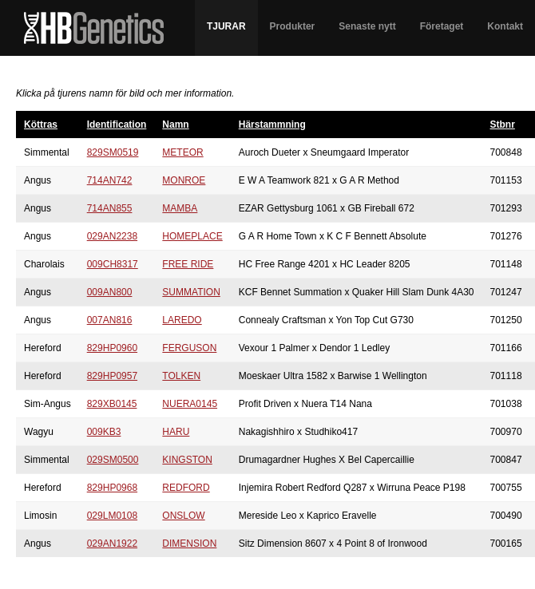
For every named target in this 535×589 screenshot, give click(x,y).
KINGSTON (187, 459)
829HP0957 (112, 375)
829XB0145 (112, 403)
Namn (175, 124)
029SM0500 (113, 459)
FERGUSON (189, 348)
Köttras (40, 124)
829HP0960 (112, 348)
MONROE (183, 180)
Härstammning (272, 124)
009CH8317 (112, 264)
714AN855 (110, 208)
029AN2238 (112, 236)
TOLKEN (181, 375)
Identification (117, 124)
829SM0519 (113, 152)
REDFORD (185, 487)
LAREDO (181, 320)
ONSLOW (183, 515)
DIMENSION (189, 543)
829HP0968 (112, 487)
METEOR (182, 152)
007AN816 (110, 320)
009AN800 (110, 292)
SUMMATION (191, 292)
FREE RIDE (187, 264)
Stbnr (502, 124)
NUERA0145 (189, 403)
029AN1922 (112, 543)
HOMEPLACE (192, 236)
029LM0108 (112, 515)
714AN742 (110, 180)
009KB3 (104, 431)
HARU (175, 431)
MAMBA (179, 208)
